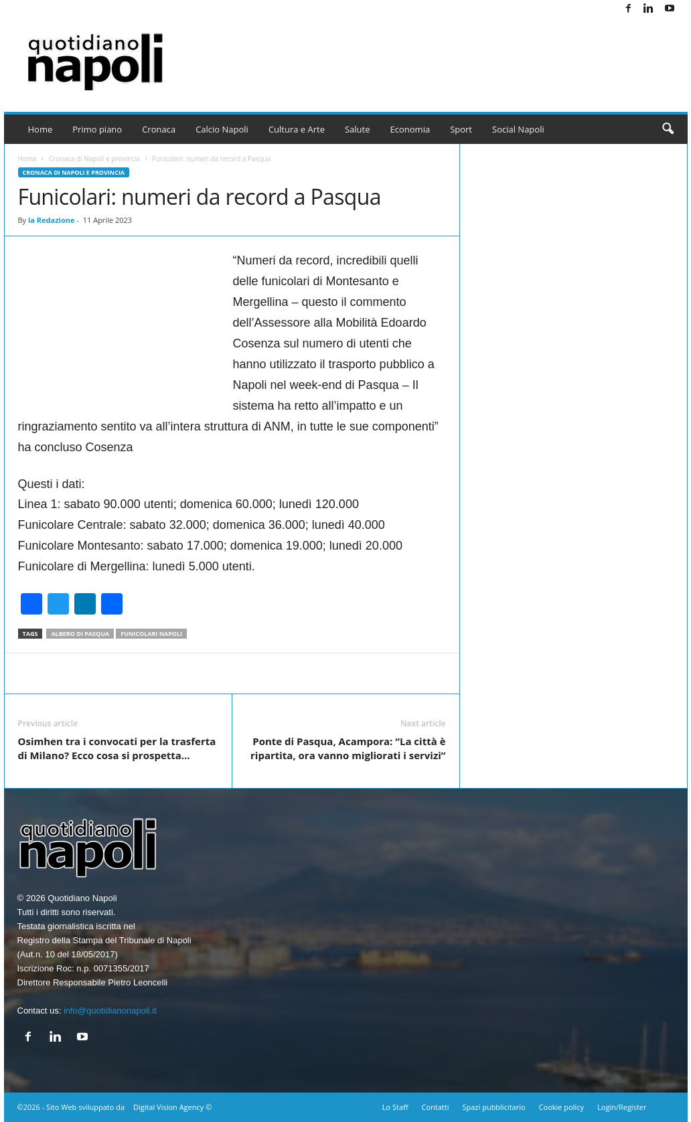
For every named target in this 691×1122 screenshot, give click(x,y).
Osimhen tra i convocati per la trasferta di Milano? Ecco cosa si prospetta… (117, 748)
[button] (667, 129)
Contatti (435, 1107)
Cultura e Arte (296, 129)
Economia (410, 129)
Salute (357, 129)
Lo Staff (395, 1107)
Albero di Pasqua (80, 633)
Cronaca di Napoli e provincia (94, 158)
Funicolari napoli (151, 633)
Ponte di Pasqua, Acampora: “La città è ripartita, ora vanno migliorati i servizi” (348, 748)
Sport (461, 129)
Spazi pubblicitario (493, 1107)
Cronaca (158, 129)
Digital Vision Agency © (172, 1107)
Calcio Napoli (222, 129)
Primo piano (97, 129)
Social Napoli (518, 129)
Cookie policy (561, 1107)
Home (40, 129)
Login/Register (621, 1107)
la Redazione (51, 220)
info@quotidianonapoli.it (110, 1011)
